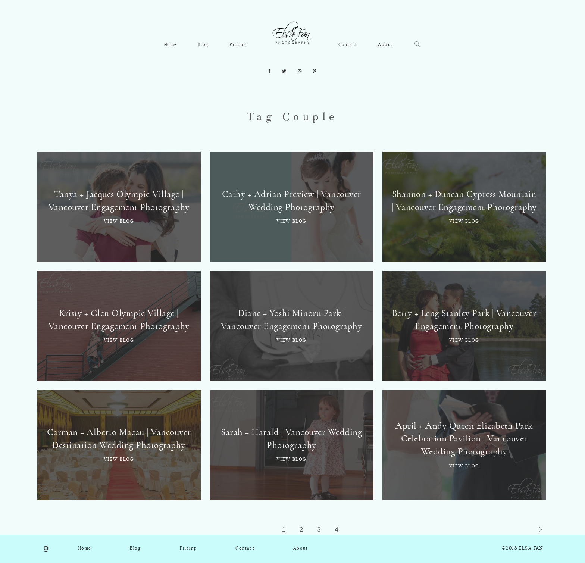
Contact (347, 45)
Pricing (238, 45)
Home (170, 45)
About (385, 45)
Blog (203, 45)
